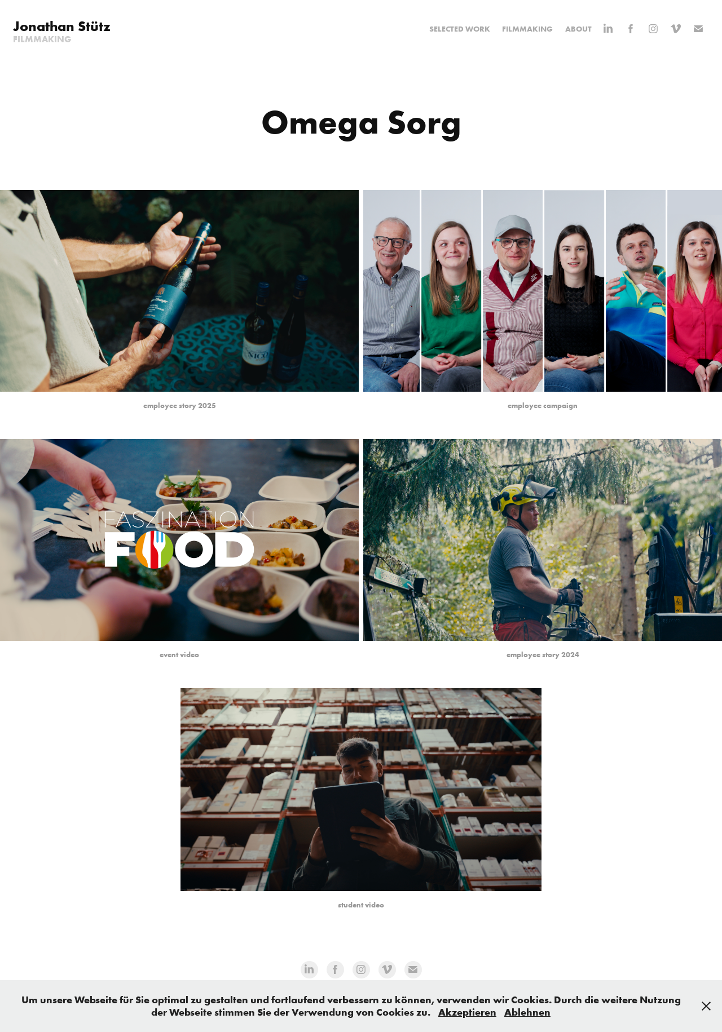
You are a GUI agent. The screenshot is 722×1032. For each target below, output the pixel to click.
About (578, 29)
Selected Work (459, 29)
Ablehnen (527, 1012)
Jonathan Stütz (62, 26)
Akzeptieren (467, 1012)
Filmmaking (527, 29)
